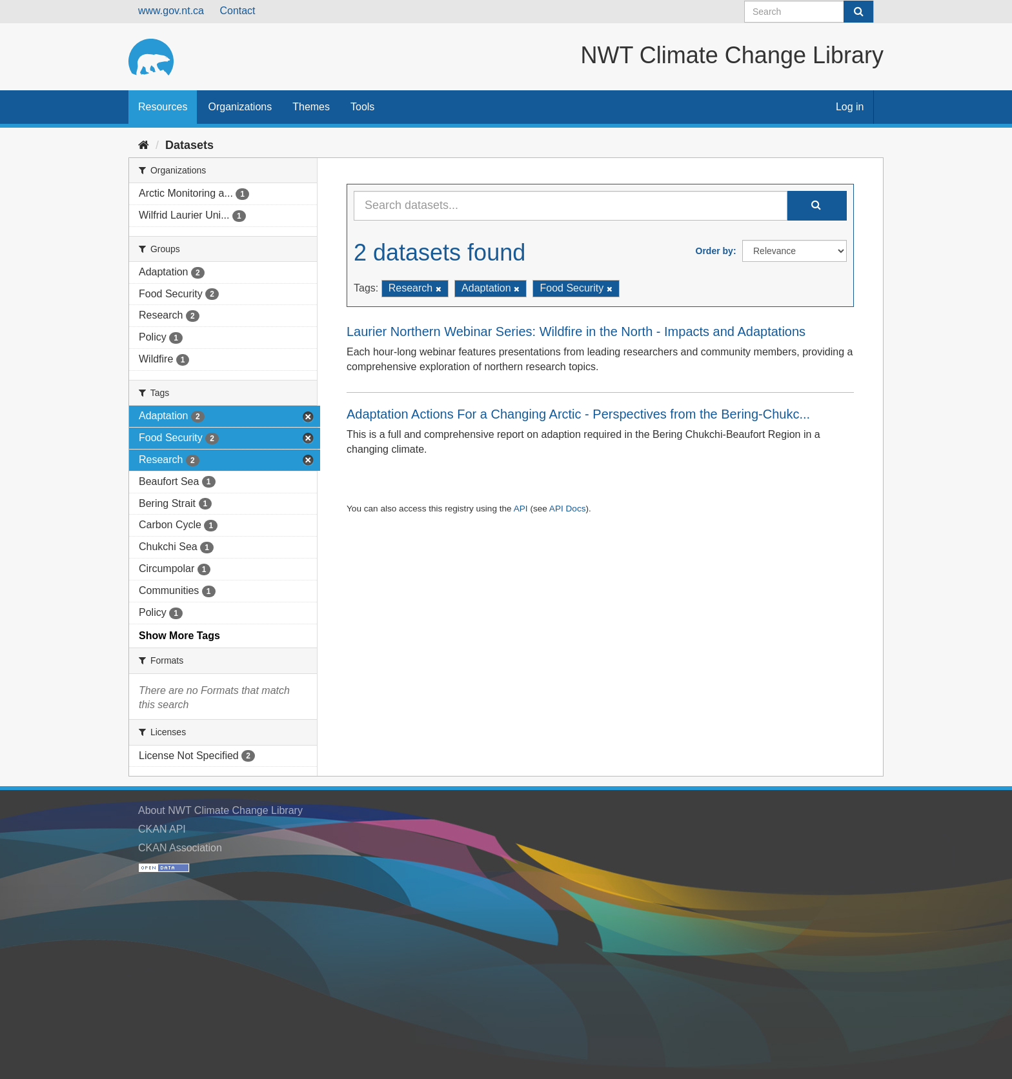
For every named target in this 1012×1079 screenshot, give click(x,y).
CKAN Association (180, 847)
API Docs (567, 508)
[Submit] (858, 12)
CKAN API (162, 829)
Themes (311, 106)
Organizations (240, 106)
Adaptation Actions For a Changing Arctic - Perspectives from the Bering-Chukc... (578, 414)
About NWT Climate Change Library (220, 810)
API (521, 508)
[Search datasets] (809, 12)
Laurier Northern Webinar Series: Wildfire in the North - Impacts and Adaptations (576, 331)
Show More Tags (179, 635)
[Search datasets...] (570, 206)
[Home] (143, 145)
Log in (850, 106)
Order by (714, 251)
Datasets (189, 145)
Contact (237, 10)
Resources (162, 106)
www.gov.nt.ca (171, 10)
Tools (362, 106)
